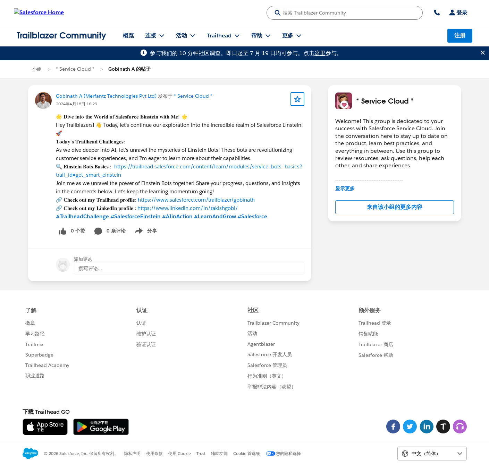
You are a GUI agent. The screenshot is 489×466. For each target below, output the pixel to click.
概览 (128, 35)
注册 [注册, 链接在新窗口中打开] (459, 35)
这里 (320, 53)
